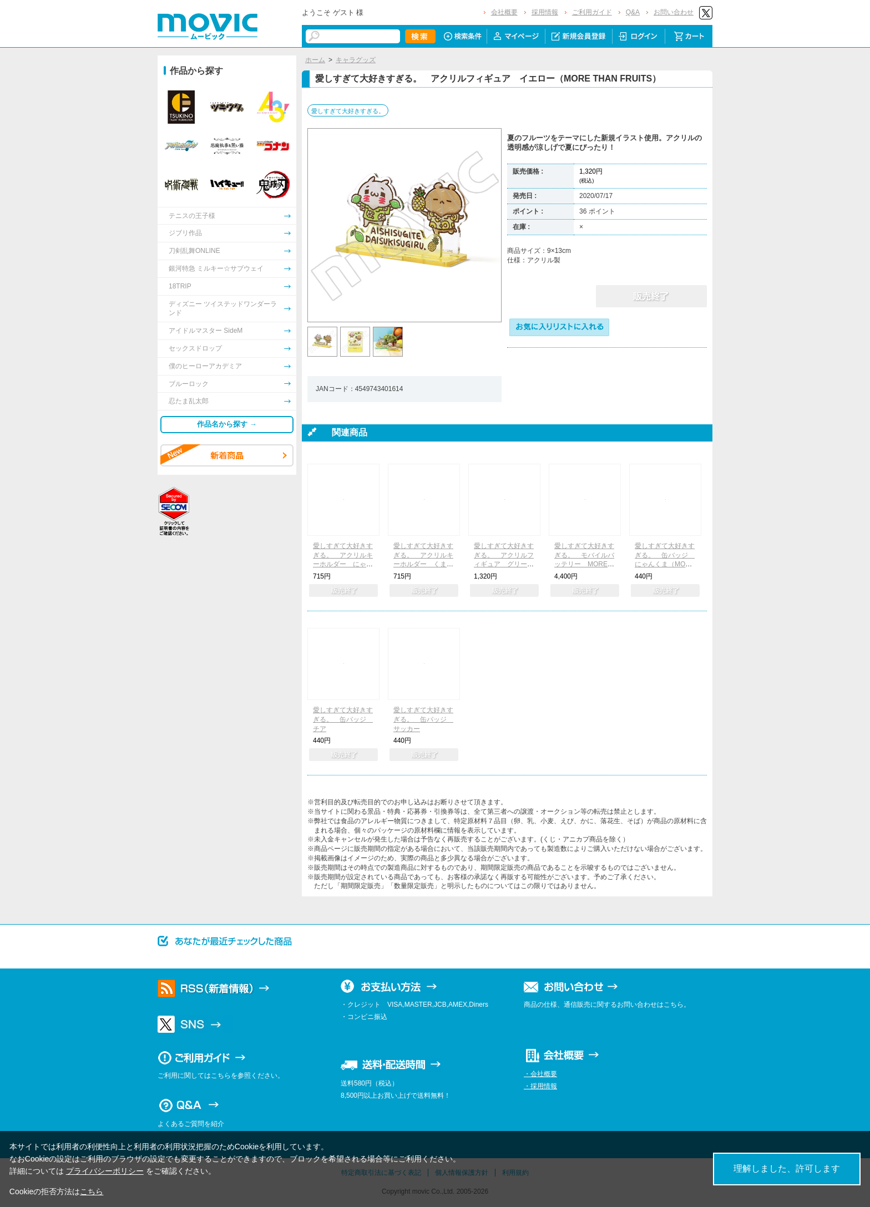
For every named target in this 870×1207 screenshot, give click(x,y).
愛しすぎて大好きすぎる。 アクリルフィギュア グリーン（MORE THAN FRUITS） (504, 564)
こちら (91, 1191)
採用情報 (545, 12)
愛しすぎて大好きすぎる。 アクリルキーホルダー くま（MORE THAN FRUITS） (423, 564)
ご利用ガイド (592, 12)
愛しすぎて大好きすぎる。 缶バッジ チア (343, 719)
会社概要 (504, 12)
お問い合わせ (674, 12)
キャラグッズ (356, 60)
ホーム (315, 60)
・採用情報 (540, 1086)
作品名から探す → (227, 424)
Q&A (633, 12)
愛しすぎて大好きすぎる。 (348, 111)
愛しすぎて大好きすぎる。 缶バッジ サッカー (423, 719)
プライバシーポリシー (105, 1171)
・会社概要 (540, 1074)
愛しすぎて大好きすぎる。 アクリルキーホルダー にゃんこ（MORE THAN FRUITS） (343, 564)
